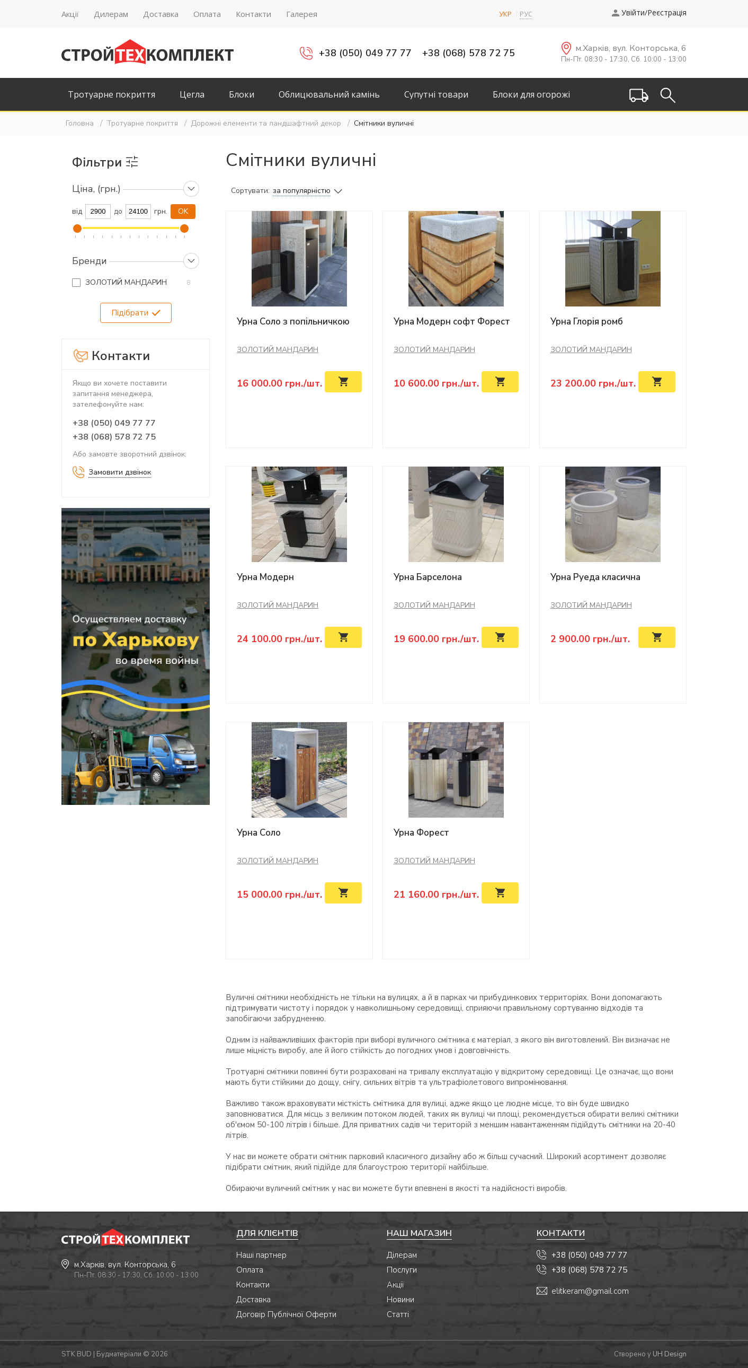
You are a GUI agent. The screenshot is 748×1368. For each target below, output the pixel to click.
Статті (398, 1314)
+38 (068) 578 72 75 (468, 53)
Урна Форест (421, 833)
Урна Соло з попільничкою (293, 321)
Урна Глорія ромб (586, 321)
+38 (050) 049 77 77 (365, 53)
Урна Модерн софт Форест (452, 321)
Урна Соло (259, 833)
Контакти (253, 1284)
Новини (400, 1299)
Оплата (249, 1270)
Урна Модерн (265, 577)
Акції (395, 1284)
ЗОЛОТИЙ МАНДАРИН (126, 282)
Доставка (253, 1299)
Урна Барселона (428, 577)
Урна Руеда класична (595, 577)
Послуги (402, 1270)
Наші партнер (261, 1255)
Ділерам (402, 1255)
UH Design (670, 1354)
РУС (526, 14)
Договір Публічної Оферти (286, 1314)
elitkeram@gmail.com (590, 1291)
